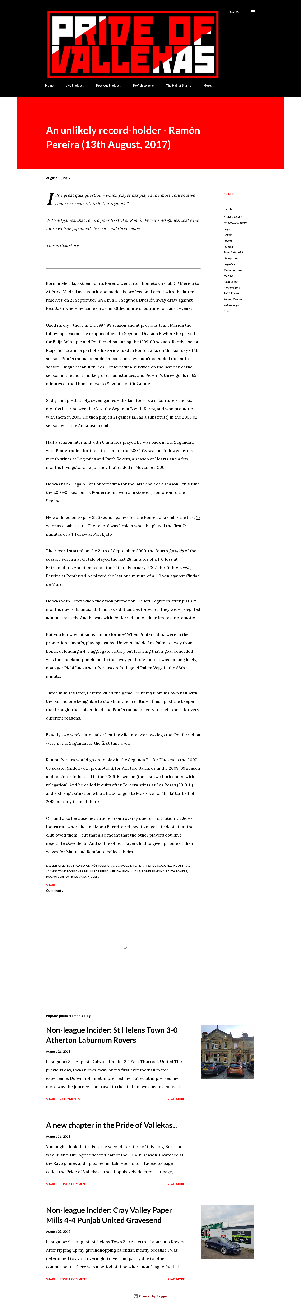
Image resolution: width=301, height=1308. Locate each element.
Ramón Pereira (233, 299)
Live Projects (75, 85)
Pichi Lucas (231, 281)
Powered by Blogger (150, 1296)
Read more (176, 1099)
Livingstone (231, 258)
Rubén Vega (231, 305)
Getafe (228, 235)
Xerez (227, 311)
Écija (227, 229)
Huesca (228, 246)
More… (208, 85)
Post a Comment (73, 1184)
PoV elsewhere (143, 85)
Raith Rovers (231, 293)
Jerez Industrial (233, 252)
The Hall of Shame (178, 85)
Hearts (228, 240)
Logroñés (229, 264)
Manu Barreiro (233, 270)
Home (49, 85)
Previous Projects (108, 85)
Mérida (228, 276)
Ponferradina (232, 287)
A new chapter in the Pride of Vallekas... (111, 1125)
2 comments (70, 1099)
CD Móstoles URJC (235, 223)
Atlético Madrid (233, 217)
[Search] (236, 11)
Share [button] (228, 194)
